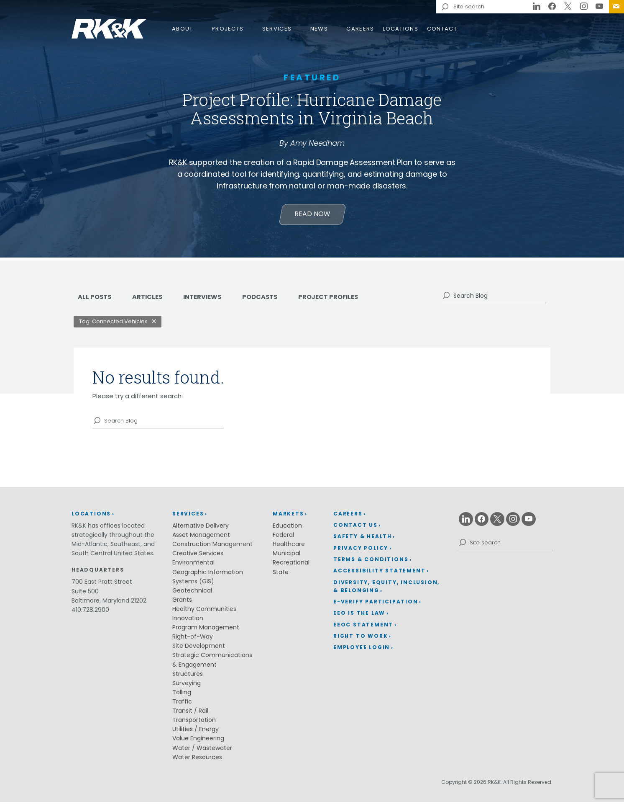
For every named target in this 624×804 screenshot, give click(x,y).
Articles (150, 299)
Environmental (193, 564)
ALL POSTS (95, 299)
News (319, 29)
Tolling (181, 694)
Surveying (186, 685)
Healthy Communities (204, 611)
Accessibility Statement (379, 572)
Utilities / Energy (195, 731)
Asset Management (201, 537)
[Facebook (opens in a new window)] (552, 6)
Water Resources (197, 759)
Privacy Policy (360, 549)
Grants (182, 602)
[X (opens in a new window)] (568, 6)
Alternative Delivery (200, 527)
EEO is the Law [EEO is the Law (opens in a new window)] (359, 614)
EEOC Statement (363, 626)
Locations (400, 29)
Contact (442, 29)
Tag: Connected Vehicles (113, 323)
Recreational (291, 564)
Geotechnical (192, 592)
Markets (288, 515)
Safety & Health (362, 538)
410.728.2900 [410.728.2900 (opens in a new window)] (90, 612)
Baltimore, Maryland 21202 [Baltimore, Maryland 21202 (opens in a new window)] (109, 602)
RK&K (109, 29)
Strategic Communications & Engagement (212, 661)
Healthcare (289, 546)
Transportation (194, 722)
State (281, 574)
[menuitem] (616, 6)
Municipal (286, 555)
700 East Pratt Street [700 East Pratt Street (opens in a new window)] (102, 584)
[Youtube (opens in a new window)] (599, 6)
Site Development (198, 648)
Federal (283, 537)
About (182, 29)
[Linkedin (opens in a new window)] (537, 6)
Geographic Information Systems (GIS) (207, 578)
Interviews (209, 299)
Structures (187, 676)
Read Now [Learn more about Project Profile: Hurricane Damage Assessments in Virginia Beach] (312, 216)
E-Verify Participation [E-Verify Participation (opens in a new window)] (375, 603)
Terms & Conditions (370, 561)
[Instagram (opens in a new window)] (584, 6)
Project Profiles (342, 299)
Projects (227, 29)
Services (277, 29)
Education (287, 527)
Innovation (187, 620)
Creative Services (197, 555)
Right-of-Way (192, 638)
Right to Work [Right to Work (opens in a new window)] (360, 638)
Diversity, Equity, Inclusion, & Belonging (386, 588)
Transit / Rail (190, 713)
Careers (360, 29)
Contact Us (616, 6)
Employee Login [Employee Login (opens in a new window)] (361, 649)
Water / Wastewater (202, 750)
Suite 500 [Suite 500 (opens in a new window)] (85, 593)
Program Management (205, 629)
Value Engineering (198, 740)
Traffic (182, 703)
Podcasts (270, 299)
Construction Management (212, 546)
